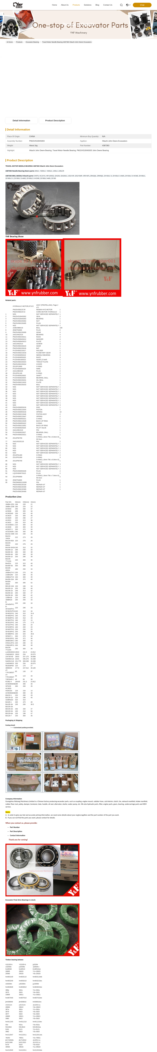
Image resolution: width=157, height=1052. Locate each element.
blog (97, 5)
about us (65, 5)
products (76, 5)
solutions (87, 5)
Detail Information (21, 120)
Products (19, 42)
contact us (107, 5)
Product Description (55, 120)
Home (54, 5)
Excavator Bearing (32, 42)
